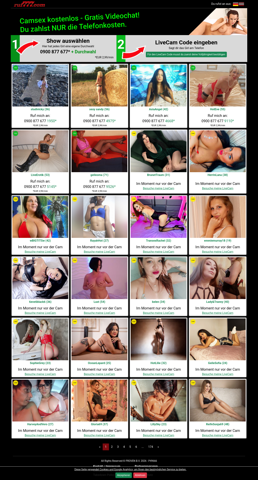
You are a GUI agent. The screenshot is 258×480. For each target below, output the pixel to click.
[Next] (158, 446)
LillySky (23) (158, 424)
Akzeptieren (123, 475)
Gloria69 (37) (99, 424)
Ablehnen (140, 475)
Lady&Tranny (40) (217, 302)
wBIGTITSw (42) (40, 240)
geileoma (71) (99, 175)
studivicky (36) (40, 109)
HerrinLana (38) (217, 175)
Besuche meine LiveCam (158, 188)
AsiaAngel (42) (158, 109)
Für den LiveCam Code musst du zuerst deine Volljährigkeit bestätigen (186, 54)
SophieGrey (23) (40, 363)
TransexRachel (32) (158, 240)
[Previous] (100, 446)
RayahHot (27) (99, 240)
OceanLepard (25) (99, 363)
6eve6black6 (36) (40, 302)
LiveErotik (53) (40, 175)
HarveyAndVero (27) (40, 424)
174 (150, 447)
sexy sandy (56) (99, 109)
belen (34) (158, 302)
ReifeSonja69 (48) (217, 424)
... (143, 447)
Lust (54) (99, 302)
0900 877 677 (40, 121)
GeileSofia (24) (217, 363)
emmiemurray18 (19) (217, 240)
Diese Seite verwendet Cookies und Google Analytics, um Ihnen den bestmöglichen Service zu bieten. (130, 469)
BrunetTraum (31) (158, 175)
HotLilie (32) (158, 363)
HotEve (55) (217, 109)
